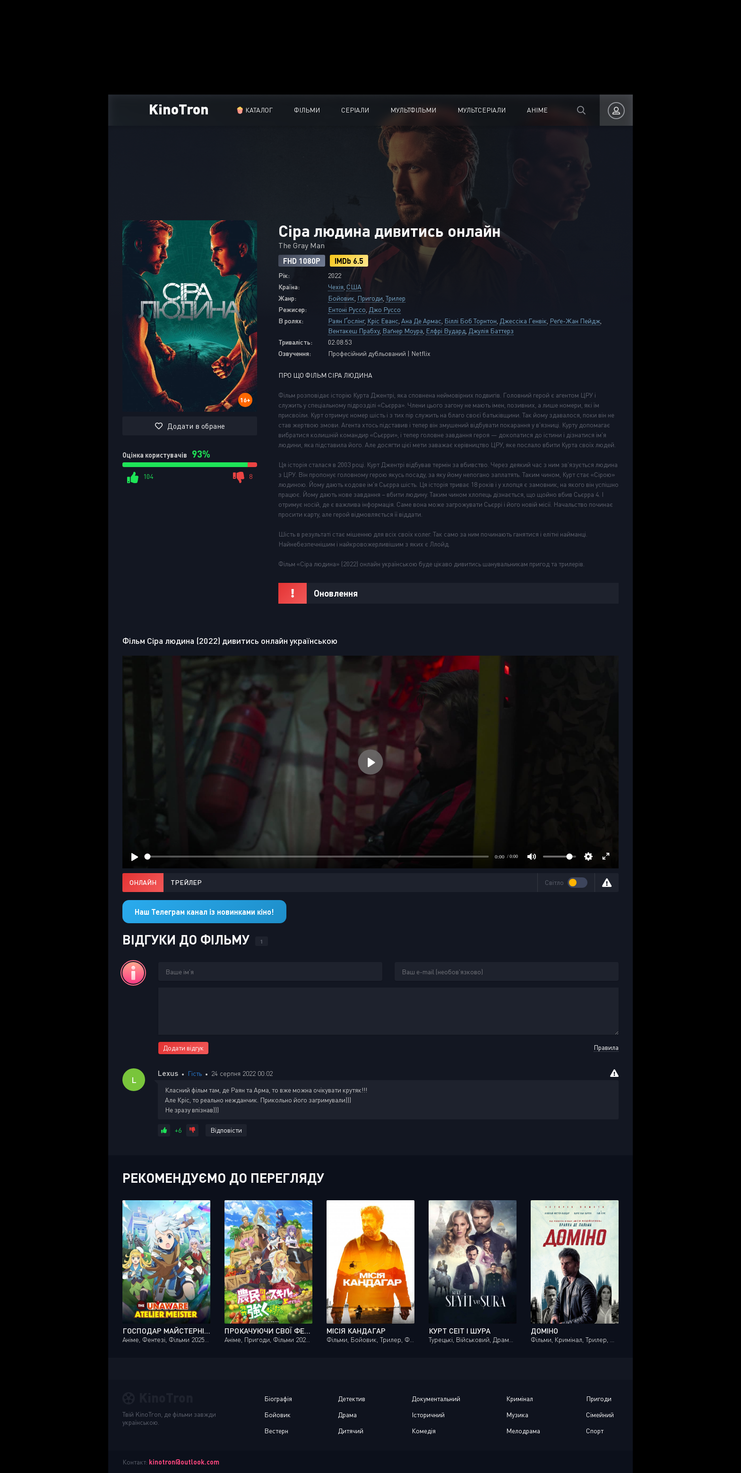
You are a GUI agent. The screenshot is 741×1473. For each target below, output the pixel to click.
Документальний (436, 1399)
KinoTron (179, 108)
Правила (606, 1047)
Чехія (336, 287)
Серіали (355, 110)
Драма (347, 1415)
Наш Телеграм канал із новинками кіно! (204, 911)
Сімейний (600, 1415)
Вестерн (276, 1431)
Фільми (307, 110)
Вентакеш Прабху (353, 331)
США (354, 287)
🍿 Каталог (254, 110)
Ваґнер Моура (402, 331)
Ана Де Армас (421, 321)
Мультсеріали (481, 110)
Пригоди (370, 298)
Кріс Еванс (382, 321)
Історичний (428, 1415)
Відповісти (226, 1130)
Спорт (594, 1431)
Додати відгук (183, 1048)
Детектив (351, 1399)
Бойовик (341, 298)
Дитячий (350, 1431)
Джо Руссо (385, 309)
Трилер (395, 298)
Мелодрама (523, 1431)
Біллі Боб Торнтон (470, 321)
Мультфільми (413, 110)
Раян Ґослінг (346, 321)
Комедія (424, 1431)
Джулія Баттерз (491, 331)
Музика (517, 1415)
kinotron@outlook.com (184, 1462)
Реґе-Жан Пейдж (575, 321)
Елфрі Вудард (445, 331)
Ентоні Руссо (347, 309)
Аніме (537, 110)
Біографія (278, 1399)
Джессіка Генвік (523, 321)
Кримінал (519, 1399)
